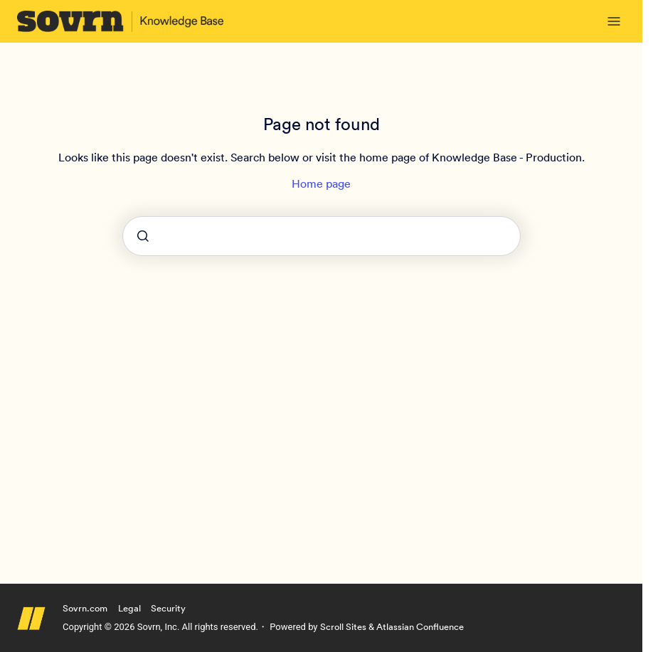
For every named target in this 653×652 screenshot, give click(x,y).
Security (168, 608)
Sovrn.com (85, 608)
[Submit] (143, 236)
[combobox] (321, 236)
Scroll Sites (343, 627)
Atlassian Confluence (420, 627)
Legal (129, 608)
